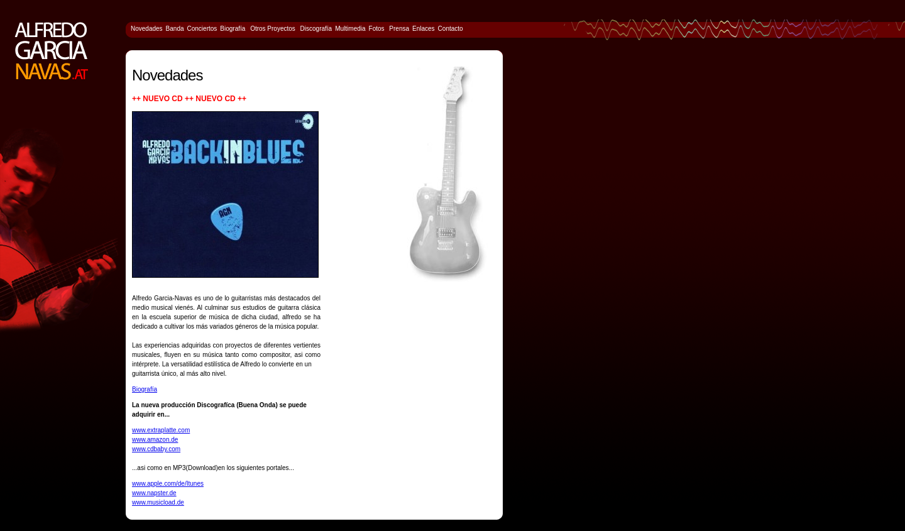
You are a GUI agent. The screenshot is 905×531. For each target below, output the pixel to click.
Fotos (377, 28)
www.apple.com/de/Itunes (168, 483)
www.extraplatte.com (161, 430)
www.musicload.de (158, 502)
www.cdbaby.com (156, 449)
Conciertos (202, 28)
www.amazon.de (155, 439)
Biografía (144, 389)
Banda (175, 28)
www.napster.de (154, 493)
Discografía (316, 28)
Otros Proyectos (272, 28)
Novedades (147, 28)
